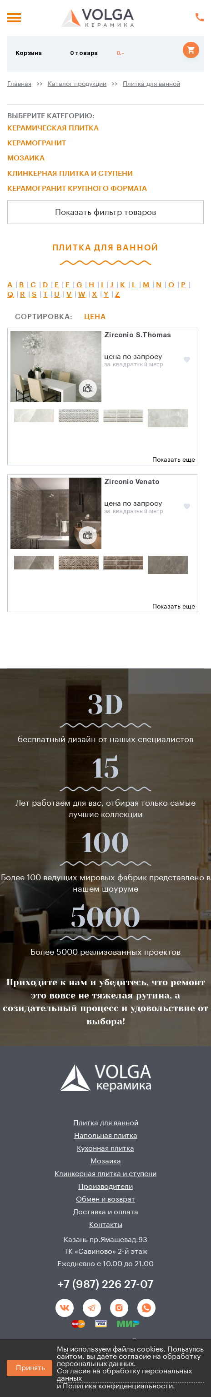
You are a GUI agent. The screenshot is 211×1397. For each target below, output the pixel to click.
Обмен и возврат (105, 1199)
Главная (19, 84)
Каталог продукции (77, 84)
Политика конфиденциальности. (119, 1386)
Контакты (105, 1224)
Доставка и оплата (105, 1212)
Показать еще (173, 460)
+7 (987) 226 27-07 (105, 1284)
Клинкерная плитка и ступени (70, 173)
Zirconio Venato (132, 482)
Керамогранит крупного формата (77, 188)
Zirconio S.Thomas (137, 335)
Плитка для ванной (151, 84)
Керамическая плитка (53, 128)
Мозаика (26, 158)
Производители (105, 1186)
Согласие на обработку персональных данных (124, 1374)
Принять (30, 1368)
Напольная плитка (105, 1135)
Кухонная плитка (105, 1148)
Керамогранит (36, 143)
